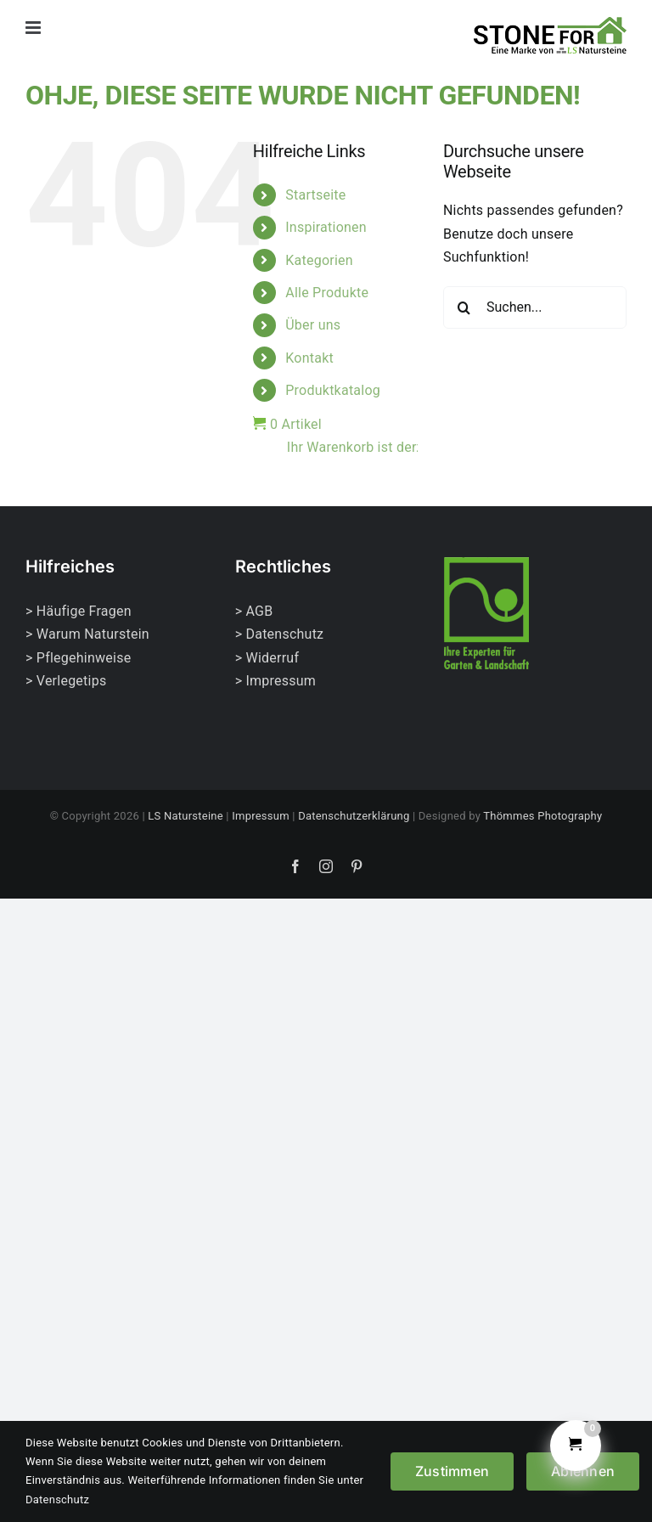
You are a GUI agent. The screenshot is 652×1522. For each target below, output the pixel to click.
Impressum (260, 815)
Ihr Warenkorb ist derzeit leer (352, 447)
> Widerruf (267, 658)
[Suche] (464, 307)
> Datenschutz (279, 634)
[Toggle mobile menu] (34, 28)
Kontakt (309, 358)
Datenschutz (57, 1499)
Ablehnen (583, 1471)
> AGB (254, 611)
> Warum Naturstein (87, 634)
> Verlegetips (65, 681)
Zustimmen (452, 1471)
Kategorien (319, 260)
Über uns (312, 325)
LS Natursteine (185, 815)
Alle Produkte (326, 293)
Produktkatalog (332, 390)
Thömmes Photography (542, 815)
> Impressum (275, 681)
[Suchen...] (535, 307)
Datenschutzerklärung (353, 815)
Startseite (315, 195)
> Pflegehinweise (78, 658)
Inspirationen (326, 227)
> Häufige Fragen (78, 611)
